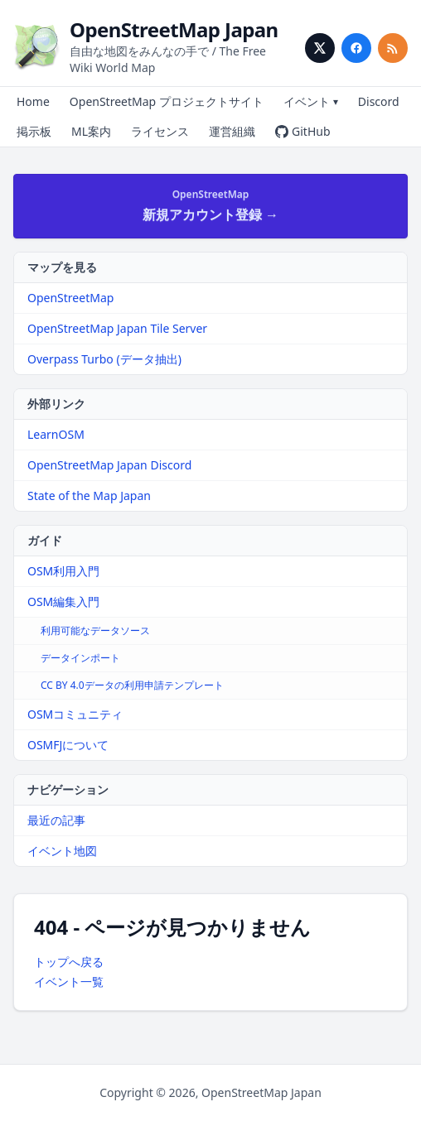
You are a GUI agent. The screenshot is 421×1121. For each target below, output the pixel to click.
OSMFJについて (68, 745)
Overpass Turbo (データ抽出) (104, 359)
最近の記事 (56, 820)
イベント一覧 (69, 981)
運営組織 (232, 131)
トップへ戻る (69, 961)
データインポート (80, 658)
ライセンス (160, 131)
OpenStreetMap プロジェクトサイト (167, 101)
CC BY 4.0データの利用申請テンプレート (132, 685)
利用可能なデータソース (95, 630)
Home (33, 101)
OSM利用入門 (63, 571)
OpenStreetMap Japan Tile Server (117, 328)
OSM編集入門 (63, 601)
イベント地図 (62, 851)
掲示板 (34, 131)
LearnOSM (56, 434)
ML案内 (91, 131)
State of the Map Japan (89, 495)
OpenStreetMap (70, 298)
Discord (378, 101)
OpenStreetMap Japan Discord (109, 465)
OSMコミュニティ (75, 714)
